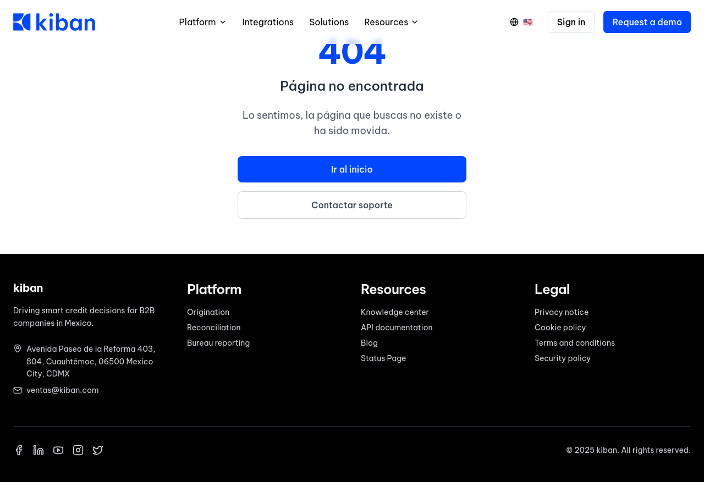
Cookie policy (560, 328)
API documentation (396, 328)
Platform (203, 21)
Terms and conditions (575, 343)
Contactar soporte (352, 205)
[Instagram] (78, 450)
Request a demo (647, 21)
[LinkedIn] (38, 450)
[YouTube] (58, 450)
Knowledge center (395, 312)
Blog (369, 343)
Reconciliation (214, 328)
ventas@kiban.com (62, 390)
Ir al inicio (352, 169)
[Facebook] (18, 450)
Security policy (563, 358)
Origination (208, 312)
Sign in (571, 21)
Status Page (383, 358)
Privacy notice (561, 312)
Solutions (329, 21)
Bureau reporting (218, 343)
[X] (97, 450)
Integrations (268, 21)
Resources (391, 21)
